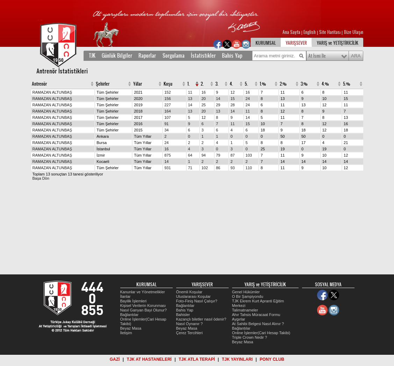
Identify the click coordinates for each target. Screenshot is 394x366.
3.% (304, 84)
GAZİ (115, 359)
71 (190, 168)
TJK (92, 55)
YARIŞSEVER (296, 43)
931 (167, 168)
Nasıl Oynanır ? (189, 324)
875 (167, 155)
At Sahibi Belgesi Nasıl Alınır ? (258, 324)
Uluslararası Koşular (193, 296)
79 (218, 155)
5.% (346, 84)
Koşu (168, 84)
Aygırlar (238, 319)
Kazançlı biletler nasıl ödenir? (201, 319)
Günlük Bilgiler (117, 55)
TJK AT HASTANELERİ (149, 359)
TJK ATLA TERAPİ (197, 359)
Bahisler (183, 315)
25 (203, 105)
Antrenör (39, 84)
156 (167, 98)
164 (167, 111)
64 (190, 155)
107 (167, 117)
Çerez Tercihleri (189, 333)
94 (203, 155)
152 (167, 92)
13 (190, 98)
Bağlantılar (129, 315)
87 (232, 155)
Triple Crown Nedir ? (249, 337)
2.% (283, 84)
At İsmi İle (317, 56)
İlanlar (125, 296)
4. (231, 84)
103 (248, 155)
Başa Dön (41, 178)
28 (232, 105)
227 (167, 105)
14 (218, 98)
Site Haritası (330, 32)
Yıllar (137, 84)
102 (204, 168)
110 (248, 168)
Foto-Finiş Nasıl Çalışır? (196, 301)
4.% (325, 84)
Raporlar (147, 55)
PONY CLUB (272, 359)
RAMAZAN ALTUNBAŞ (52, 92)
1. (188, 84)
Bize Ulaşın (353, 32)
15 (232, 98)
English (309, 32)
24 (247, 98)
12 (232, 92)
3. (216, 84)
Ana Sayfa (291, 32)
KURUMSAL (266, 43)
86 (218, 168)
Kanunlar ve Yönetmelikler (142, 292)
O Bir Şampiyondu (247, 296)
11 (190, 92)
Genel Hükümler (246, 292)
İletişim (126, 333)
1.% (263, 84)
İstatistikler (203, 55)
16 (203, 92)
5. (246, 84)
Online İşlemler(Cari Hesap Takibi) (261, 333)
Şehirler (102, 84)
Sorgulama (174, 55)
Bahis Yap (232, 55)
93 (232, 168)
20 (203, 98)
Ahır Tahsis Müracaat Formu (256, 315)
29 (218, 105)
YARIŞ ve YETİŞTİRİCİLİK (337, 43)
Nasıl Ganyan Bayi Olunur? (143, 310)
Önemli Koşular (189, 292)
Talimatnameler (245, 310)
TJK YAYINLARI (237, 359)
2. (202, 84)
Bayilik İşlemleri (133, 301)
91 (166, 124)
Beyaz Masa (131, 328)
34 (166, 130)
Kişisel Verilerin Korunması (143, 305)
